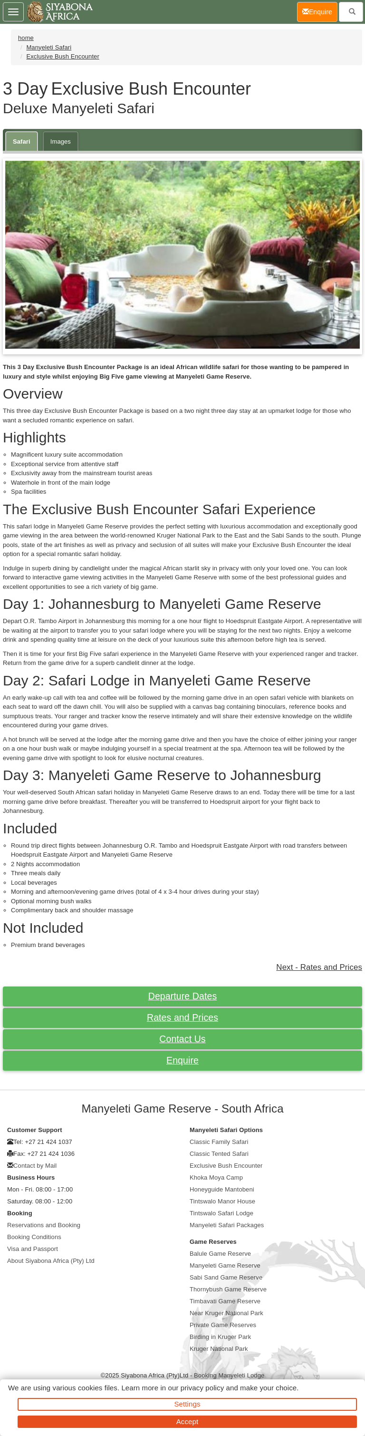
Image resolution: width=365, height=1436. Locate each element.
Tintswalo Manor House (222, 1201)
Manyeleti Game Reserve (225, 1265)
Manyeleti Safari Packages (227, 1225)
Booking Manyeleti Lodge (229, 1375)
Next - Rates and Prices (319, 967)
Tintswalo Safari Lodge (221, 1213)
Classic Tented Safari (219, 1153)
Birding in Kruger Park (220, 1336)
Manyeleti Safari (48, 47)
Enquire (182, 1060)
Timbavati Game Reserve (225, 1301)
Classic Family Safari (219, 1141)
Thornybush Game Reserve (228, 1289)
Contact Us (182, 1039)
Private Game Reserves (223, 1325)
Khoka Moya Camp (216, 1177)
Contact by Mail (35, 1165)
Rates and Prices (182, 1017)
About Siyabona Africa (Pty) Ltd (51, 1260)
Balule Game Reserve (220, 1253)
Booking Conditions (34, 1237)
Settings (187, 1404)
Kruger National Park (219, 1348)
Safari (21, 141)
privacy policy (202, 1388)
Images (60, 141)
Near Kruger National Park (226, 1313)
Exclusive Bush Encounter (62, 56)
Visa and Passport (32, 1248)
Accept (187, 1421)
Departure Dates (182, 996)
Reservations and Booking (43, 1225)
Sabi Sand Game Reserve (226, 1277)
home (26, 37)
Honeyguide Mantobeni (222, 1189)
